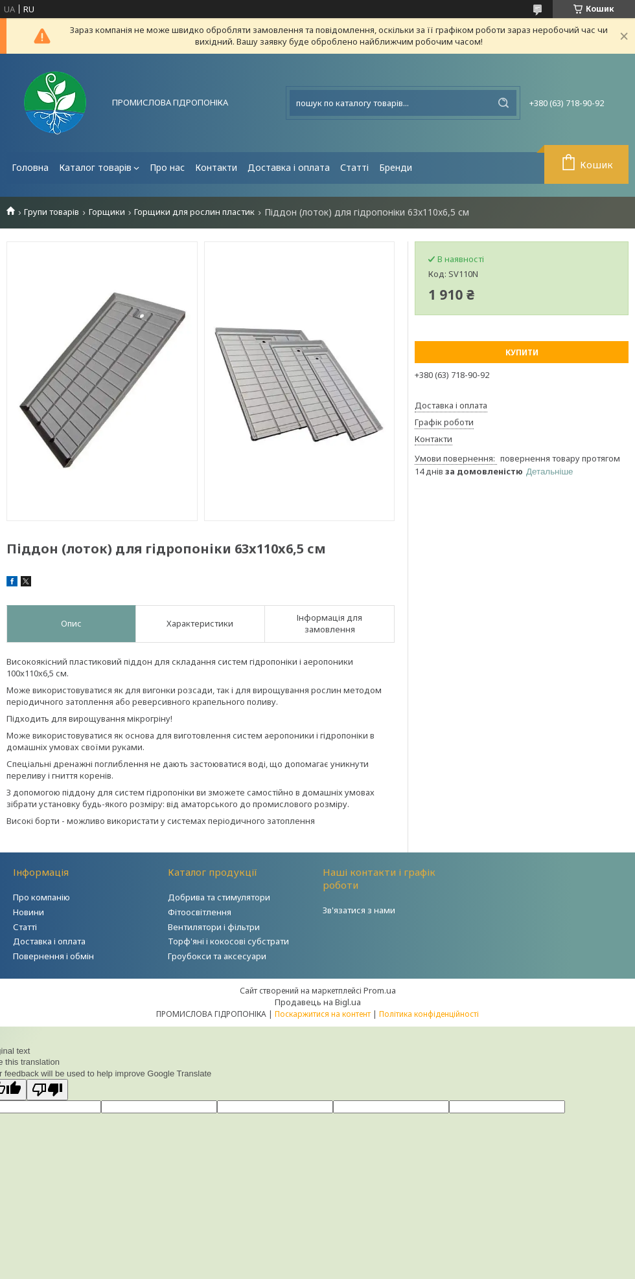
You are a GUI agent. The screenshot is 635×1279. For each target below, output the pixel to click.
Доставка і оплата (289, 167)
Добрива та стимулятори (219, 897)
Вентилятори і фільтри (214, 927)
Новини (28, 912)
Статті (354, 167)
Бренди (395, 167)
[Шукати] (503, 103)
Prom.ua (380, 990)
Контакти (216, 167)
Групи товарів (51, 211)
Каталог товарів (95, 167)
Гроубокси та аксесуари (217, 956)
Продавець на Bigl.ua (318, 1002)
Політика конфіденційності (429, 1013)
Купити (521, 352)
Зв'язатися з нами (359, 910)
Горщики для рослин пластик (194, 211)
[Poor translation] (47, 1089)
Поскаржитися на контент (323, 1013)
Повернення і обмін (53, 956)
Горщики (107, 211)
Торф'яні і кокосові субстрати (228, 941)
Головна (30, 167)
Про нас (167, 167)
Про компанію (41, 897)
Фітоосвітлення (199, 912)
